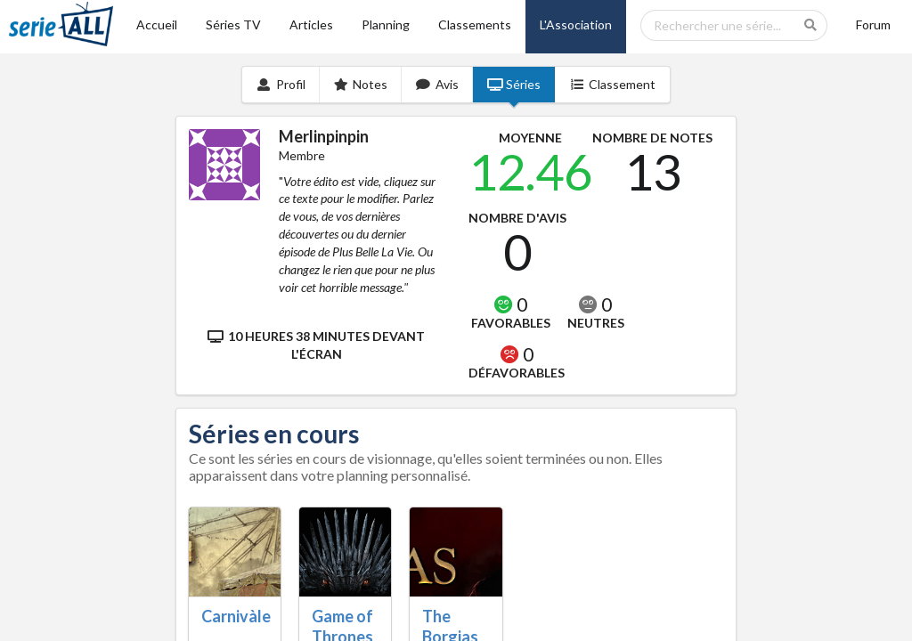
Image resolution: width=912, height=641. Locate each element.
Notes (361, 84)
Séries (514, 84)
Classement (612, 84)
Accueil (156, 24)
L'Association (576, 24)
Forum (873, 24)
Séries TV (233, 24)
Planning (386, 24)
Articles (311, 24)
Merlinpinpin (324, 136)
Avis (437, 84)
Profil (280, 84)
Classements (474, 24)
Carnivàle (236, 616)
